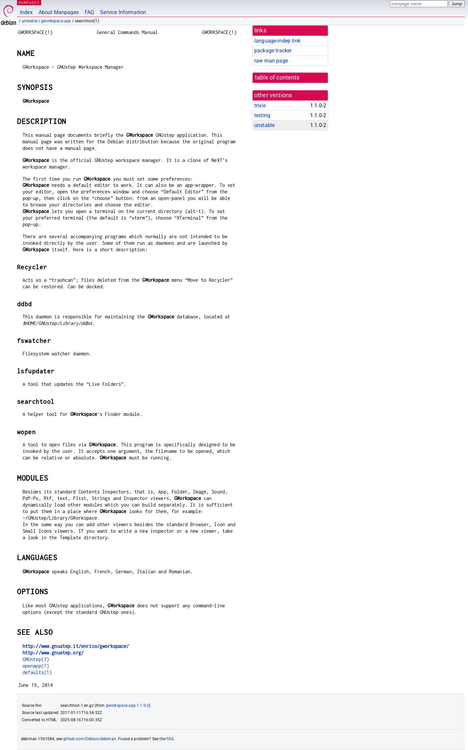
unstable (30, 21)
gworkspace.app (56, 21)
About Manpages (59, 12)
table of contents (277, 77)
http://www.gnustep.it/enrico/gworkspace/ (76, 646)
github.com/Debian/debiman (89, 739)
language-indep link (277, 41)
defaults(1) (37, 672)
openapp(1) (36, 666)
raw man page (271, 61)
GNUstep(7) (36, 659)
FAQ (89, 12)
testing (262, 115)
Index (26, 12)
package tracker (273, 50)
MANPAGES (29, 2)
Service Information (123, 12)
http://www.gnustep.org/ (53, 652)
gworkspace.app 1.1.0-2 (127, 705)
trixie (260, 105)
